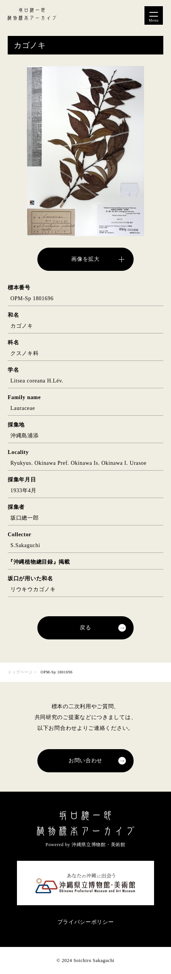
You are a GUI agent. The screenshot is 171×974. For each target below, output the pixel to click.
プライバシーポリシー (85, 922)
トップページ (20, 672)
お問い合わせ (85, 760)
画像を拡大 (85, 259)
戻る (85, 628)
